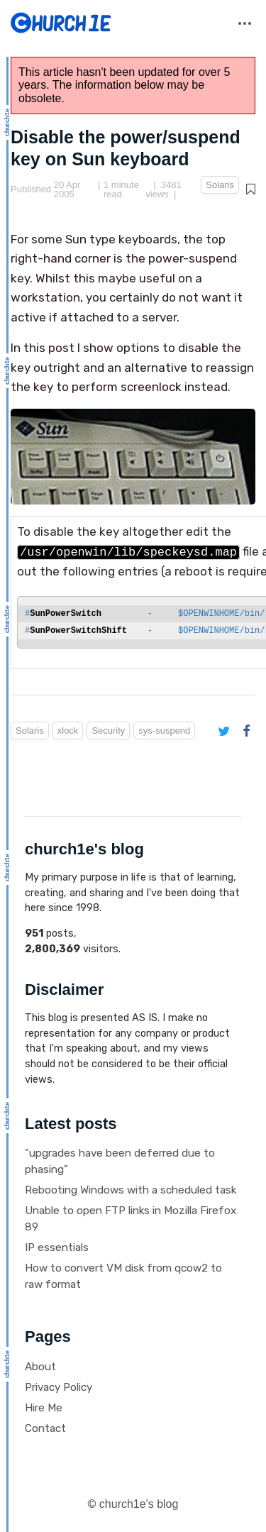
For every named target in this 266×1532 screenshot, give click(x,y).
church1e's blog (139, 1504)
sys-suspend (164, 730)
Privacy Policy (58, 1387)
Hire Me (43, 1407)
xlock (68, 730)
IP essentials (57, 1247)
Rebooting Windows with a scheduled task (130, 1190)
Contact (45, 1428)
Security (108, 730)
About (40, 1366)
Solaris (220, 185)
